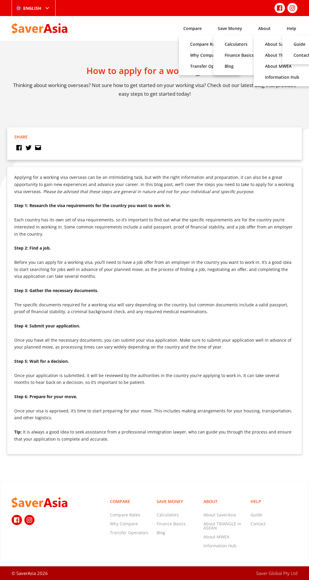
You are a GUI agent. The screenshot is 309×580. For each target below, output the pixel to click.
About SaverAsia (220, 515)
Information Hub (220, 546)
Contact (258, 524)
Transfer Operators (129, 532)
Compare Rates (125, 515)
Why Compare (124, 524)
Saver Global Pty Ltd (276, 573)
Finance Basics (171, 524)
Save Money (230, 28)
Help (291, 28)
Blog (161, 532)
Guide (256, 515)
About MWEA (216, 537)
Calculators (168, 515)
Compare (192, 28)
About (264, 28)
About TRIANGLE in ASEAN (222, 526)
